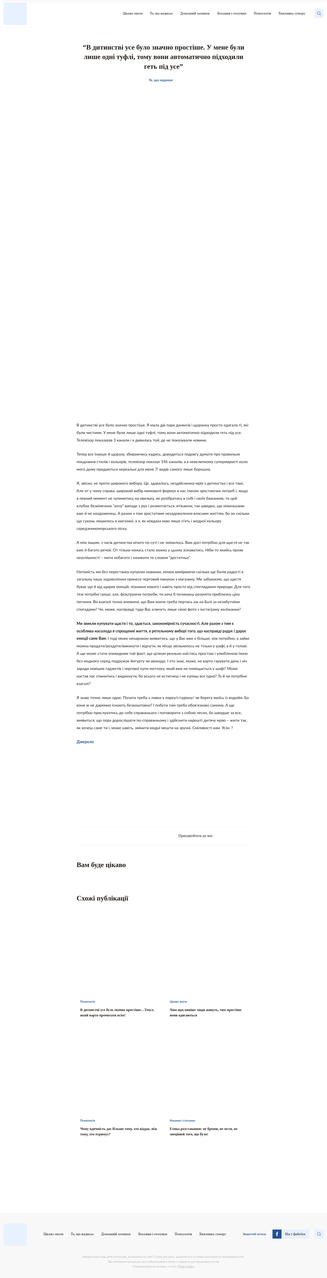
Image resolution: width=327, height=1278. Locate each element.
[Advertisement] (120, 783)
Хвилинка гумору (292, 13)
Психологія (262, 13)
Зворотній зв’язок (254, 1234)
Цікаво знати (133, 13)
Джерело (85, 741)
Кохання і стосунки (231, 13)
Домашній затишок (195, 13)
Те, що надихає (161, 13)
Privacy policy (186, 1266)
